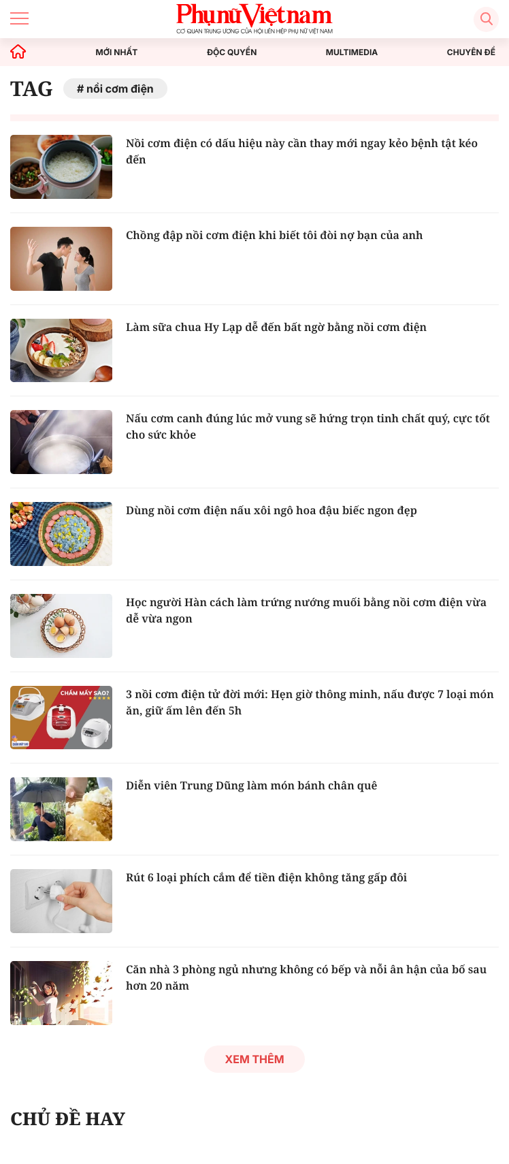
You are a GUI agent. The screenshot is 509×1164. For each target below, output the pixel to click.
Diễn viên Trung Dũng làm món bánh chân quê (251, 785)
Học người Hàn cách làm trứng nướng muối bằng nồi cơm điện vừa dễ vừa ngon (306, 610)
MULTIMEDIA (352, 52)
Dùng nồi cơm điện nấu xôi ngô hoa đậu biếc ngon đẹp (271, 510)
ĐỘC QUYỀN (232, 52)
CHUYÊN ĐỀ (471, 52)
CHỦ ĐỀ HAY (67, 1118)
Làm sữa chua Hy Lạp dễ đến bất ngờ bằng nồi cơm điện (276, 326)
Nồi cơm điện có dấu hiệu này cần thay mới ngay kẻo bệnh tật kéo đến (302, 151)
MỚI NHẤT (117, 52)
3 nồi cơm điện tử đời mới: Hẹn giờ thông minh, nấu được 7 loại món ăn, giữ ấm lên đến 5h (310, 702)
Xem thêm (254, 1059)
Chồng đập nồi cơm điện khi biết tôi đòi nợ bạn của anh (274, 234)
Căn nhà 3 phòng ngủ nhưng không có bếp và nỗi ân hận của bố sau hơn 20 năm (306, 977)
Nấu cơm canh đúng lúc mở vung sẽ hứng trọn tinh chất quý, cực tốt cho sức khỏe (308, 426)
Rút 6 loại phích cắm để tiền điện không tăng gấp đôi (266, 877)
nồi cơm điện (120, 88)
